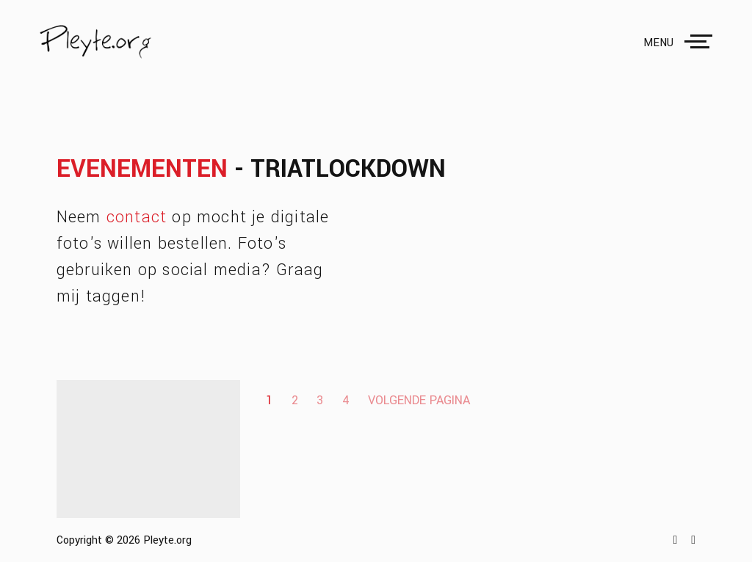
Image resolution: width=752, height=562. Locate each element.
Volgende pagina (419, 400)
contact (136, 217)
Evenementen (142, 169)
